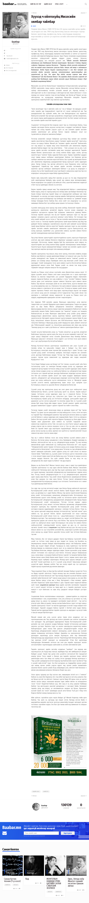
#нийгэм (7, 884)
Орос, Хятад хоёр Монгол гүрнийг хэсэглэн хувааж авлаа (76, 882)
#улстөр (16, 884)
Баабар (34, 26)
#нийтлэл (45, 791)
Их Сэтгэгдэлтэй (10, 70)
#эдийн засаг (36, 791)
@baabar (15, 44)
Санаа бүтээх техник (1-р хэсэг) (12, 880)
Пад (27, 879)
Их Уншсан (8, 68)
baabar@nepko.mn (11, 58)
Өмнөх (34, 13)
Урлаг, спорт (59, 4)
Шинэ (7, 65)
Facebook (8, 56)
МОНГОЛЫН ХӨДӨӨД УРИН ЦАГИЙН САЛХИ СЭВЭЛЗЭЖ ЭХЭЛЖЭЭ (54, 883)
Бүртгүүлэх (68, 833)
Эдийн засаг (48, 4)
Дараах (84, 13)
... (66, 4)
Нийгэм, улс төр (35, 4)
